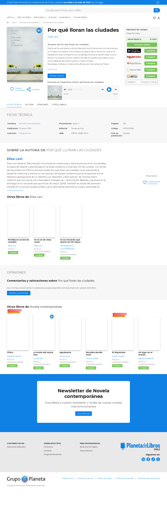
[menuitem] (11, 18)
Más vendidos (24, 17)
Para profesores (86, 466)
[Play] (39, 30)
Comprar (150, 51)
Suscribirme (83, 429)
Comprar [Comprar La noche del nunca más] (38, 383)
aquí (101, 2)
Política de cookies (104, 495)
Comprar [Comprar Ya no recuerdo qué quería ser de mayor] (65, 274)
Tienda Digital (80, 17)
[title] (140, 462)
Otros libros (59, 105)
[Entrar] (158, 18)
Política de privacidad (124, 495)
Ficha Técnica (14, 105)
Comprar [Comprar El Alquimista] (117, 381)
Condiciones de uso (85, 495)
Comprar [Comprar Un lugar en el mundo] (143, 383)
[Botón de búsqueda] (157, 10)
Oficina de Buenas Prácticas (148, 495)
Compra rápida (142, 45)
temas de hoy (25, 133)
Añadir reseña (57, 76)
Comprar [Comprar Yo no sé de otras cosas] (39, 271)
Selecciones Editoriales (16, 462)
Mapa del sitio (67, 495)
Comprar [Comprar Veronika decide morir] (91, 383)
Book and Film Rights (88, 462)
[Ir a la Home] (7, 22)
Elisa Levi (14, 159)
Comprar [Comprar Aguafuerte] (65, 381)
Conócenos (48, 462)
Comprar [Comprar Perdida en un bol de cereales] (13, 268)
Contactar (48, 466)
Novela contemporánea (29, 123)
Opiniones (42, 105)
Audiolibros (65, 17)
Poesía (11, 264)
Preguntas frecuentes (53, 470)
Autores (53, 17)
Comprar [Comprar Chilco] (12, 381)
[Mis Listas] (154, 18)
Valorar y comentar (18, 308)
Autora (29, 105)
